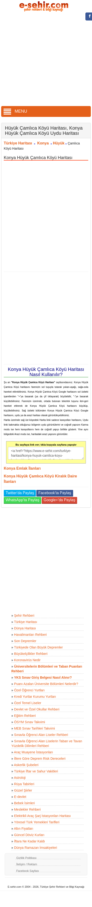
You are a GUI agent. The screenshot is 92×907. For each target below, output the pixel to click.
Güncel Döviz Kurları (29, 835)
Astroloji (20, 778)
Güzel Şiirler (23, 790)
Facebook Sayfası (27, 871)
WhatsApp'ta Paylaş (22, 500)
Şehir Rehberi (24, 615)
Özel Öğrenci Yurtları (29, 690)
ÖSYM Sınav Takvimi (29, 722)
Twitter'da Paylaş (20, 493)
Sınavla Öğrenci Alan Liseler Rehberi (41, 735)
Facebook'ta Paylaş (54, 493)
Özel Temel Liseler (27, 703)
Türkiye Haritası (18, 143)
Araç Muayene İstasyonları (33, 752)
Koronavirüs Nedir (27, 660)
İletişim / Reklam (26, 864)
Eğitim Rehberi (25, 716)
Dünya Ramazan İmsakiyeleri (35, 848)
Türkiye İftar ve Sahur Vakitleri (36, 771)
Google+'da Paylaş (59, 500)
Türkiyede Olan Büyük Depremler (38, 647)
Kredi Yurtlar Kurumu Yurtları (35, 696)
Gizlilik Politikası (26, 858)
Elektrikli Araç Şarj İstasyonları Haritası (42, 816)
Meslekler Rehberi (27, 809)
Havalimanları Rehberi (30, 634)
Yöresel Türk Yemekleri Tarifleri (36, 822)
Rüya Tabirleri (24, 784)
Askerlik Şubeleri (26, 765)
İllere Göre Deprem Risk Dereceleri (40, 758)
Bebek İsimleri (24, 803)
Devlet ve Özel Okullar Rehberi (36, 709)
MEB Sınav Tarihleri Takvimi (34, 728)
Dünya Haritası (25, 628)
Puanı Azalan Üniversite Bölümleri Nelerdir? (46, 684)
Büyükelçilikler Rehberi (31, 654)
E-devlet (20, 797)
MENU (15, 111)
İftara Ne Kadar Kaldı (29, 841)
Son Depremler (25, 641)
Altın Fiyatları (23, 828)
